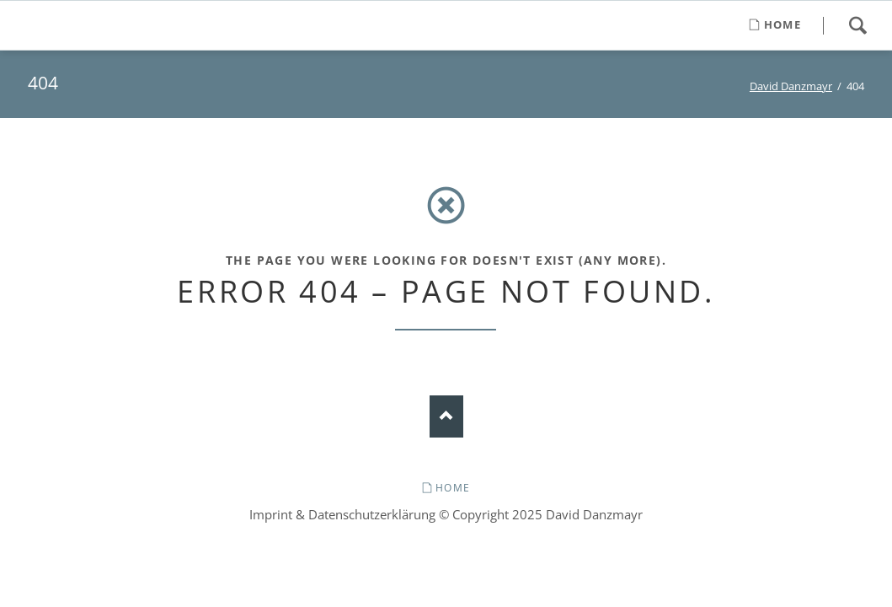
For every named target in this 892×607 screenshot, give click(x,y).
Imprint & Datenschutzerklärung (342, 514)
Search (857, 25)
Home (452, 488)
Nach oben (446, 416)
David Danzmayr (791, 86)
